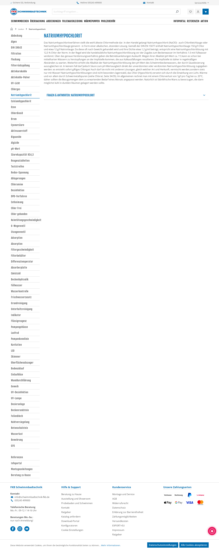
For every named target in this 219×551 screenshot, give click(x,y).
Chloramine (17, 184)
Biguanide (16, 136)
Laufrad (15, 332)
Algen (14, 41)
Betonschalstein (19, 427)
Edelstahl (16, 273)
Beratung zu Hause (21, 475)
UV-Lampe (16, 398)
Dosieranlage (18, 404)
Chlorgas (15, 89)
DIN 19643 (16, 47)
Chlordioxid (17, 113)
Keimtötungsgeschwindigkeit (25, 220)
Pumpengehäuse (19, 327)
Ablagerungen (18, 178)
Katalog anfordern (71, 516)
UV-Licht (15, 83)
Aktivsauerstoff (19, 130)
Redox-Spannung (20, 172)
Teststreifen (17, 166)
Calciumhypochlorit (21, 101)
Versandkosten (120, 521)
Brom (14, 119)
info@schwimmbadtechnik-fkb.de (32, 497)
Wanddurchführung (21, 380)
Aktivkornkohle (19, 71)
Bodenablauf (17, 368)
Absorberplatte (19, 267)
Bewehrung (17, 439)
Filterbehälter (18, 255)
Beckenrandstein (20, 410)
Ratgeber (66, 512)
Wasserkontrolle (19, 291)
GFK (13, 445)
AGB (114, 498)
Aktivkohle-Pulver (20, 77)
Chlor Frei (16, 208)
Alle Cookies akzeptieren (194, 545)
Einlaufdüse (17, 374)
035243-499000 (95, 2)
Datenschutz (119, 507)
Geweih (15, 386)
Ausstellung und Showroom (76, 498)
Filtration (16, 53)
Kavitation (16, 344)
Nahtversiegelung (20, 422)
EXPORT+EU (118, 525)
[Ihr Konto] (198, 12)
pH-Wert (15, 148)
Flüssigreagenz (19, 321)
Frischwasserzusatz (21, 297)
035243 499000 (22, 500)
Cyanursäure (17, 125)
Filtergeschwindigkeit (22, 249)
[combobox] (113, 11)
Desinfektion (17, 190)
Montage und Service (123, 494)
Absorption (16, 243)
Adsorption (16, 237)
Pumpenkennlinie (20, 338)
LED (13, 350)
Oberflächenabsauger (22, 362)
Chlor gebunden (19, 214)
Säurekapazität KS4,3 (22, 154)
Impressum (118, 530)
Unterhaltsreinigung (21, 309)
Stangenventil (18, 231)
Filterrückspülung (20, 65)
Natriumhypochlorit (21, 95)
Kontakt (150, 2)
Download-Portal (70, 521)
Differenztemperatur (22, 261)
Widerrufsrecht (120, 503)
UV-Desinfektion (19, 392)
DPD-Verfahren (19, 196)
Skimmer (16, 356)
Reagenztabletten (20, 160)
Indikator (16, 315)
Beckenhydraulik (19, 279)
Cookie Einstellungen (72, 530)
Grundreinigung (19, 303)
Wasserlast (17, 433)
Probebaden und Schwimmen (77, 503)
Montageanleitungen (22, 469)
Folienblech (17, 416)
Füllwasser (16, 285)
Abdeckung (16, 35)
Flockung (15, 59)
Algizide (15, 142)
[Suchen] (177, 11)
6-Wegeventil (18, 225)
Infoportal (16, 463)
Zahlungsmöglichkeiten (124, 516)
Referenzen (17, 457)
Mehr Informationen (110, 545)
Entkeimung (17, 202)
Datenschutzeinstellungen (163, 545)
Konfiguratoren (69, 525)
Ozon (13, 107)
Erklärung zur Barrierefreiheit (127, 512)
